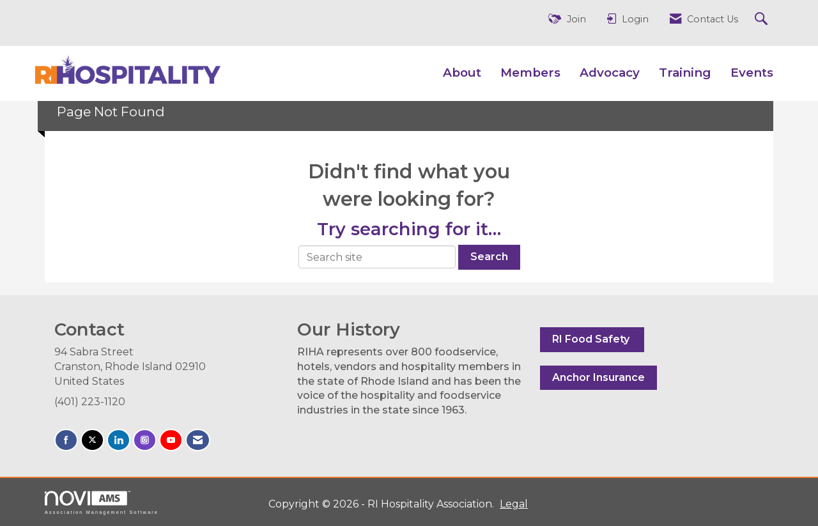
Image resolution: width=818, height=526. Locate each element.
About (462, 72)
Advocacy (610, 72)
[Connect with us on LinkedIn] (118, 440)
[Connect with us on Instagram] (145, 440)
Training (685, 72)
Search (489, 257)
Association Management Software (101, 502)
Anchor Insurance (598, 377)
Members (530, 72)
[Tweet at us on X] (92, 440)
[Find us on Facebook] (66, 440)
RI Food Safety (592, 339)
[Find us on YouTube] (171, 440)
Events (751, 72)
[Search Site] (763, 19)
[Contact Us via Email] (197, 440)
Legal (514, 504)
